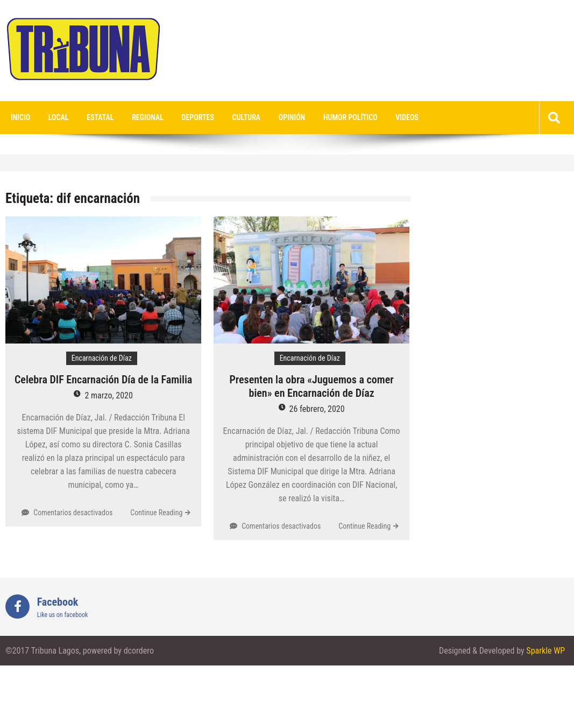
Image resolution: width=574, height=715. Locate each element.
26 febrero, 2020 (317, 409)
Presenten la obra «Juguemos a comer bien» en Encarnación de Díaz (311, 386)
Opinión (292, 117)
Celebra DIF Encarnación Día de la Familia (103, 379)
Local (58, 117)
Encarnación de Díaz (102, 358)
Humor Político (350, 117)
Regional (148, 117)
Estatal (100, 117)
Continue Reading (156, 512)
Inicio (20, 117)
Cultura (246, 117)
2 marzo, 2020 (108, 395)
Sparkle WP (545, 651)
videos (407, 117)
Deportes (198, 117)
